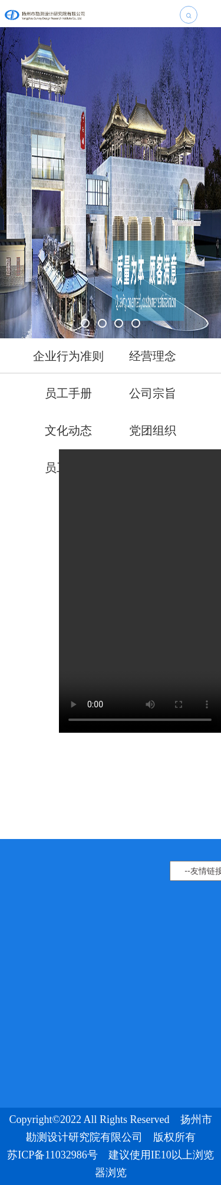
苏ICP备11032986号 (52, 1155)
